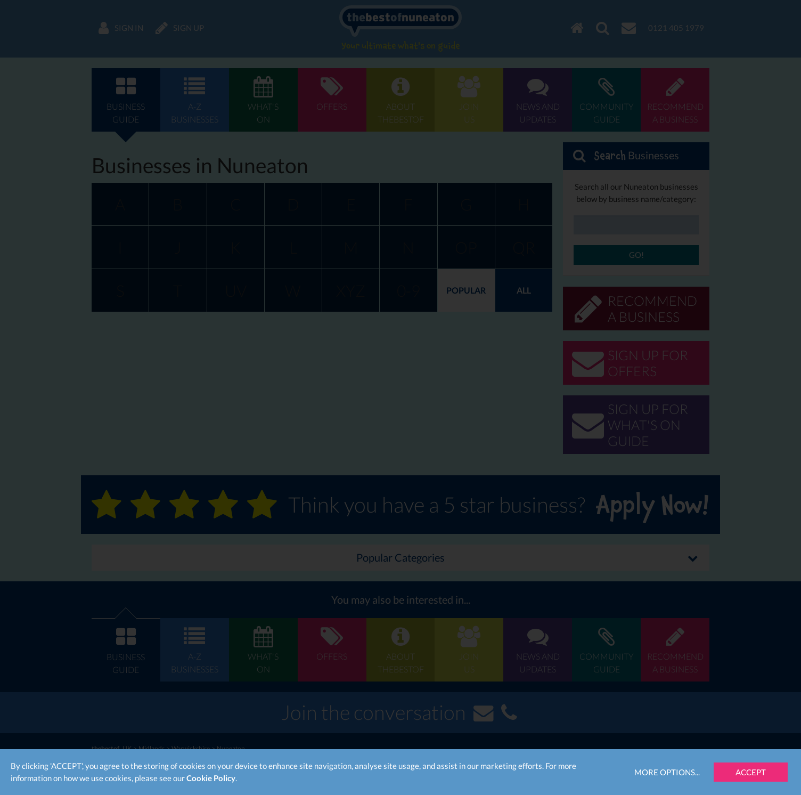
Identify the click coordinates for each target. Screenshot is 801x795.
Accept (750, 772)
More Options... (667, 772)
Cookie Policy (210, 778)
